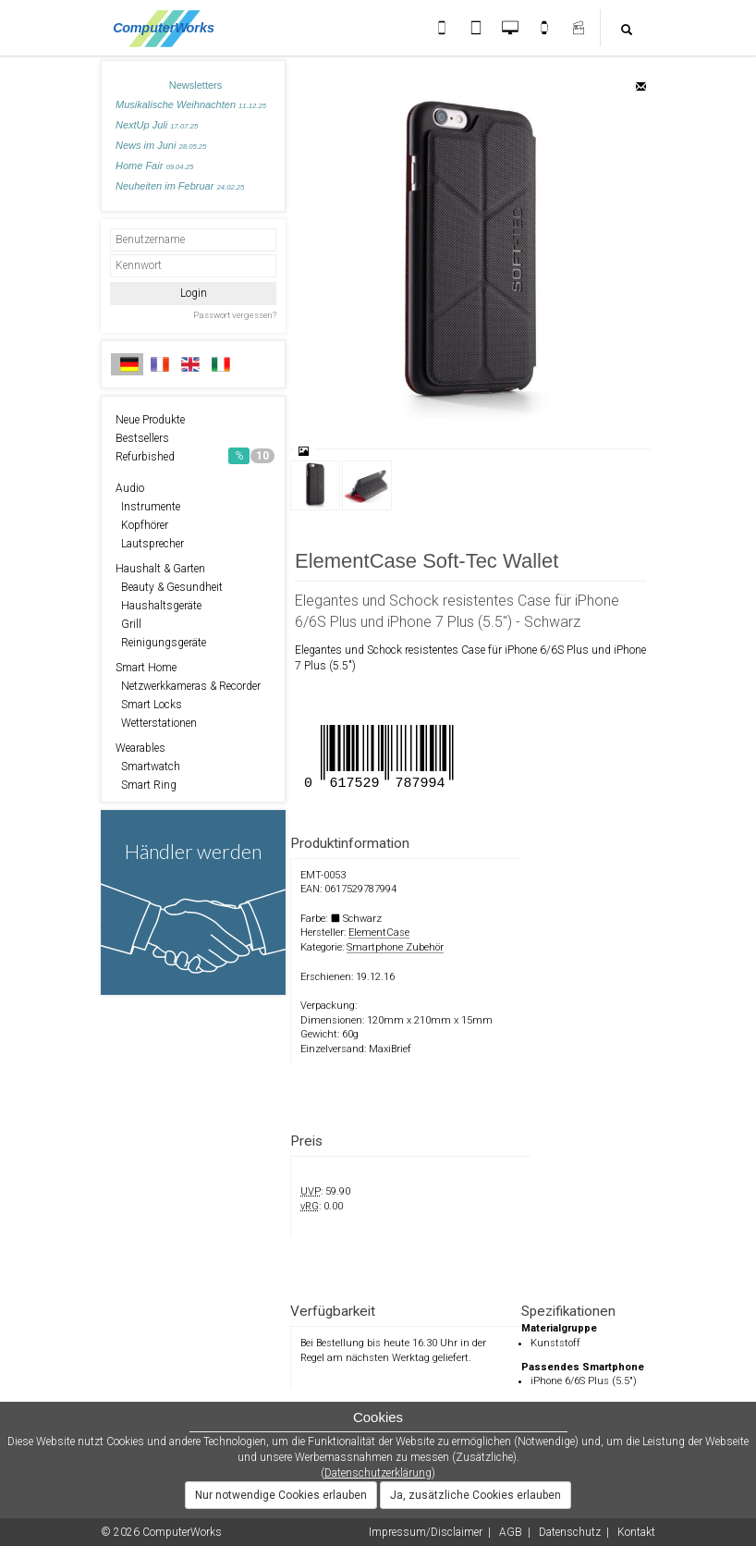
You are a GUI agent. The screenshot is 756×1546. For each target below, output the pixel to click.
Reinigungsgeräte (161, 642)
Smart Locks (149, 704)
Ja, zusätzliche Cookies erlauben (475, 1495)
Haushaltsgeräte (158, 605)
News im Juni (161, 145)
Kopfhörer (142, 525)
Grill (128, 624)
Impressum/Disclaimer (425, 1532)
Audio (130, 488)
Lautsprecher (150, 543)
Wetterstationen (156, 723)
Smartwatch (148, 766)
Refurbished (195, 456)
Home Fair (154, 165)
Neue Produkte (150, 419)
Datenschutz (570, 1532)
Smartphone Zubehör (395, 947)
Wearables (140, 748)
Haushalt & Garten (160, 568)
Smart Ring (146, 785)
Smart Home (146, 667)
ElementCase (378, 932)
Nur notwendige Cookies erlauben (281, 1495)
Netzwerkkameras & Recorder (188, 686)
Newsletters (195, 85)
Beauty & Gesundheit (169, 587)
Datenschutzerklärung (378, 1472)
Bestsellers (142, 438)
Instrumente (148, 506)
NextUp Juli (157, 124)
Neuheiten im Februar (180, 185)
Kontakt (636, 1532)
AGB (510, 1532)
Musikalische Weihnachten (191, 104)
